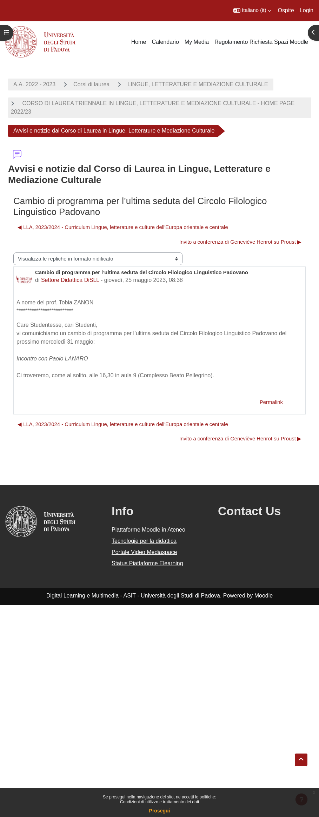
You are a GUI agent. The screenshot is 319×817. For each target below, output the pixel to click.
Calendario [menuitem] (165, 42)
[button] (252, 10)
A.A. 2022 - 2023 (34, 84)
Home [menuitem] (138, 42)
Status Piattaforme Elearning (147, 563)
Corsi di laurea (91, 84)
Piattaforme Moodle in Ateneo (148, 530)
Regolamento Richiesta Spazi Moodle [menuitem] (261, 42)
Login (306, 10)
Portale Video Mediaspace (144, 552)
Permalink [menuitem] (271, 402)
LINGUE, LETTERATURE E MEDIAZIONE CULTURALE (197, 84)
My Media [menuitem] (197, 42)
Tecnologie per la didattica (144, 541)
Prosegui (159, 810)
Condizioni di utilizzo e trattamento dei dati (159, 801)
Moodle (263, 596)
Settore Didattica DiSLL (70, 280)
